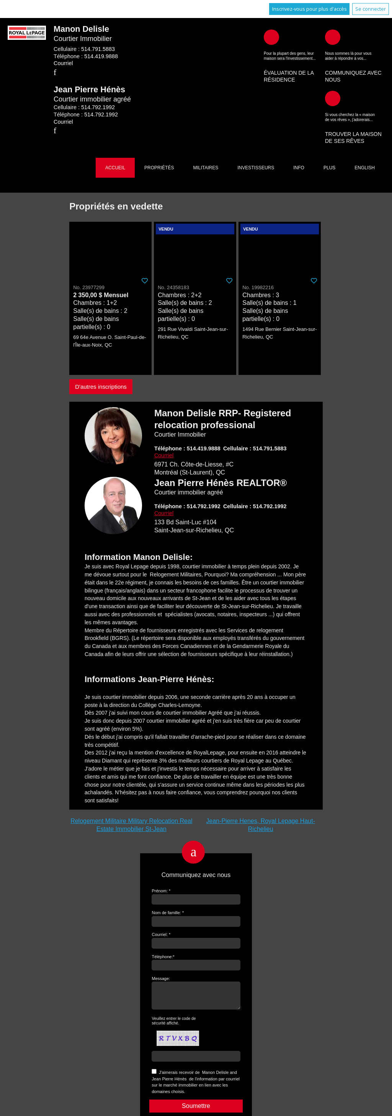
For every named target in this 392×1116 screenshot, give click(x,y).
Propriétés (159, 167)
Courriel (63, 63)
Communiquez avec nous (353, 76)
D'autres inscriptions (101, 386)
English (364, 167)
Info (298, 167)
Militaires (205, 167)
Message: (161, 978)
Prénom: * (161, 891)
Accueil (115, 167)
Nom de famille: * (168, 912)
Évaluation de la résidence (289, 76)
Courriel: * (161, 934)
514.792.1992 (98, 107)
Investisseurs (255, 167)
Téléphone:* (163, 956)
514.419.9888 (101, 56)
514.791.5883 (98, 49)
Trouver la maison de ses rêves (353, 137)
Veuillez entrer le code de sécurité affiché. (174, 1025)
